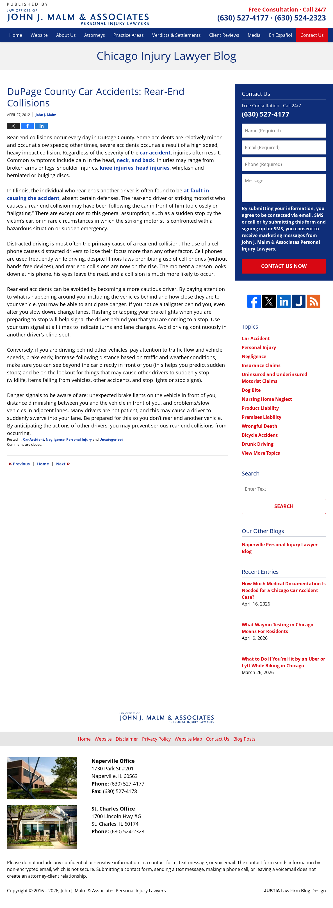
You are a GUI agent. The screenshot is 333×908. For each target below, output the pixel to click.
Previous (19, 463)
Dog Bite (251, 390)
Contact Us (312, 35)
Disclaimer (127, 739)
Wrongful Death (259, 426)
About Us (66, 35)
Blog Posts (244, 739)
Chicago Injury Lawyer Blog (78, 14)
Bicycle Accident (260, 435)
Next (63, 463)
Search (284, 506)
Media (254, 35)
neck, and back (135, 160)
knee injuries (116, 167)
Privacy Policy (156, 739)
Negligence (55, 439)
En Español (280, 35)
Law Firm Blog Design (295, 890)
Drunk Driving (257, 444)
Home (15, 35)
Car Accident (33, 439)
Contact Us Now (284, 266)
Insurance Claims (261, 365)
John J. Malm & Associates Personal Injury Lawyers (113, 890)
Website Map (188, 739)
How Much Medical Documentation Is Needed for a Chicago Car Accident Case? (284, 590)
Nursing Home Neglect (267, 399)
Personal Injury (79, 439)
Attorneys (94, 35)
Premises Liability (261, 417)
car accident (155, 152)
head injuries (153, 167)
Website (39, 35)
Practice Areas (128, 35)
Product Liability (260, 408)
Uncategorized (111, 439)
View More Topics (261, 453)
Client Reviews (224, 35)
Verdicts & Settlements (176, 35)
